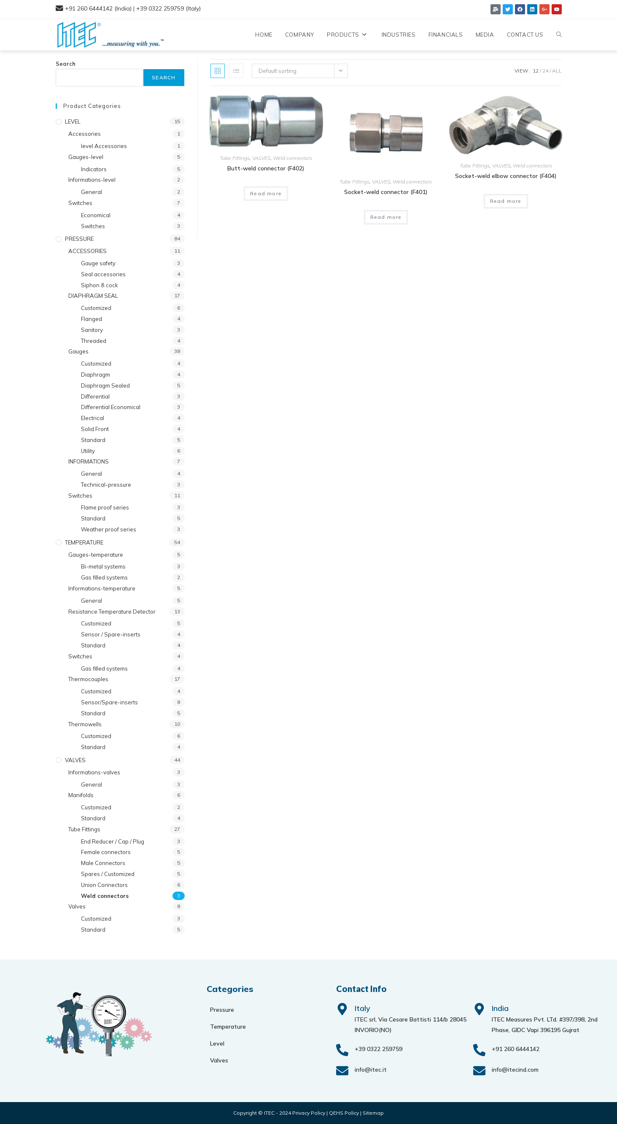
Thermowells (85, 724)
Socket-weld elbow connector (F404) (506, 176)
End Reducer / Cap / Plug (112, 841)
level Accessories (104, 146)
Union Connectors (104, 884)
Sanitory (92, 329)
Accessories (84, 133)
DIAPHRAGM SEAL (93, 295)
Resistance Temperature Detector (112, 611)
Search (65, 63)
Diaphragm (95, 374)
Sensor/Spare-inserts (109, 702)
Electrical (92, 418)
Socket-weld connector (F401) (386, 192)
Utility (88, 450)
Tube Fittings (235, 158)
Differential (95, 396)
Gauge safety (98, 263)
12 (536, 70)
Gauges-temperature (95, 554)
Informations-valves (94, 772)
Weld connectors (292, 158)
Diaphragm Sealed (105, 385)
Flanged (91, 318)
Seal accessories (103, 274)
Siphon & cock (99, 285)
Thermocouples (88, 679)
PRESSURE (79, 238)
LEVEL (73, 121)
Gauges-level (85, 157)
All (557, 70)
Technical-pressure (106, 484)
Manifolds (81, 795)
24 (545, 70)
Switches (80, 202)
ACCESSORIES (87, 251)
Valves (77, 906)
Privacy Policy (308, 1113)
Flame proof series (105, 507)
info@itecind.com (515, 1069)
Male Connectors (103, 863)
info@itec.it (371, 1069)
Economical (95, 215)
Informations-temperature (101, 588)
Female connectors (106, 852)
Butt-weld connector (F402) (265, 168)
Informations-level (92, 179)
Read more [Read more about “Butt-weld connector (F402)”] (266, 193)
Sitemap (373, 1113)
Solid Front (95, 429)
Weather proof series (108, 529)
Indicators (94, 169)
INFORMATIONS (88, 461)
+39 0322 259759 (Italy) (168, 8)
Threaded (93, 340)
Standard (93, 440)
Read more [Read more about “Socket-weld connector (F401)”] (386, 217)
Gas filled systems (104, 577)
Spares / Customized (108, 874)
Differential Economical (110, 407)
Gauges (78, 351)
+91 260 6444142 (515, 1049)
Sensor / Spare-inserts (110, 634)
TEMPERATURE (84, 542)
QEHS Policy (344, 1113)
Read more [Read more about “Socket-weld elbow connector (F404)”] (506, 201)
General (91, 192)
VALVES (261, 158)
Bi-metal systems (103, 566)
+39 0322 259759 (378, 1049)
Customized (96, 308)
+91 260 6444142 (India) (98, 8)
